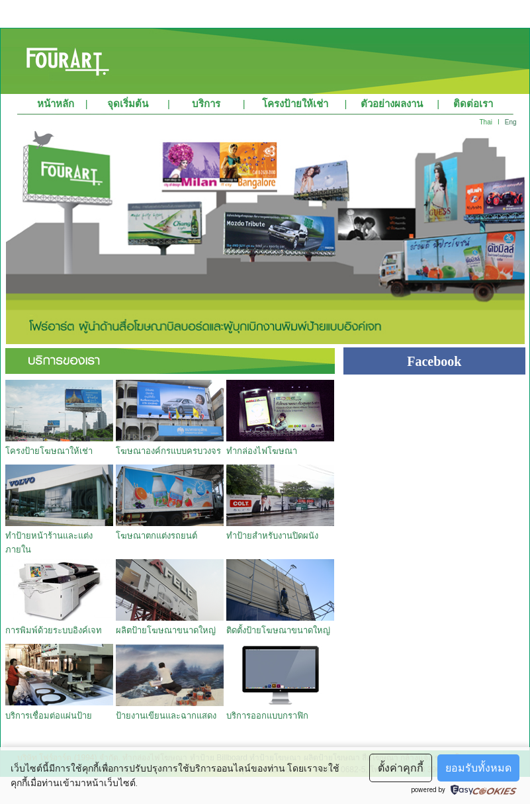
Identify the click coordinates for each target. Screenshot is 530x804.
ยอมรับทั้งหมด (478, 768)
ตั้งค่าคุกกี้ (400, 768)
